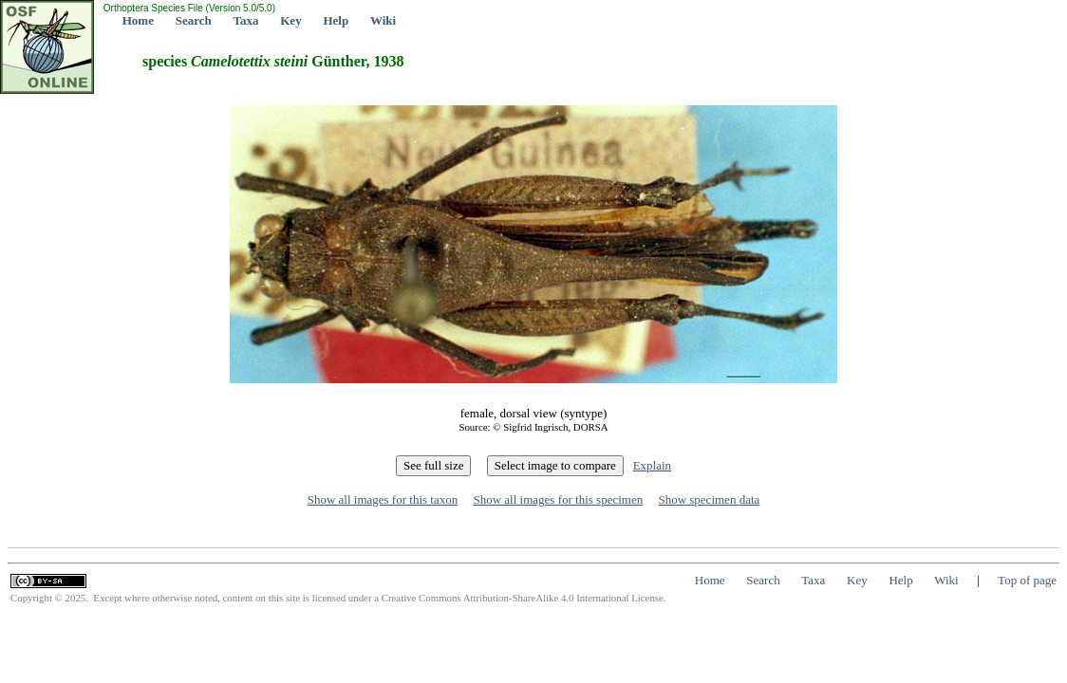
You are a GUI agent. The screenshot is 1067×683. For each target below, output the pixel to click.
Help (335, 20)
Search (194, 20)
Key (290, 20)
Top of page (1027, 580)
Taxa (246, 20)
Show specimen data (708, 499)
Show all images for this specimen (558, 499)
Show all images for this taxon (383, 499)
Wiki (383, 20)
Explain (652, 465)
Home (138, 20)
